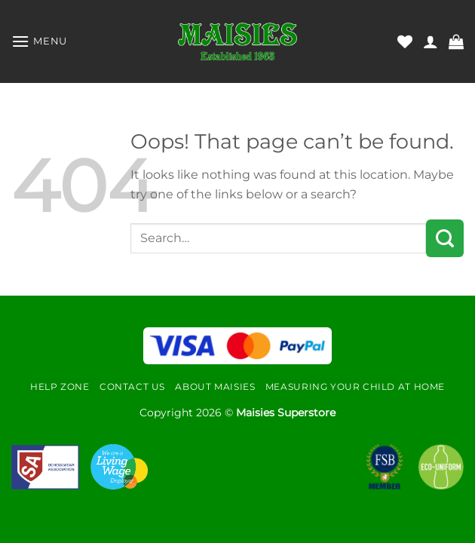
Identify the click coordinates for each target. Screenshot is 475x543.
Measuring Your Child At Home (355, 386)
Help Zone (60, 386)
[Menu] (39, 41)
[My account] (430, 41)
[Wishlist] (404, 41)
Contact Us (132, 386)
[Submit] (445, 238)
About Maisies (215, 386)
